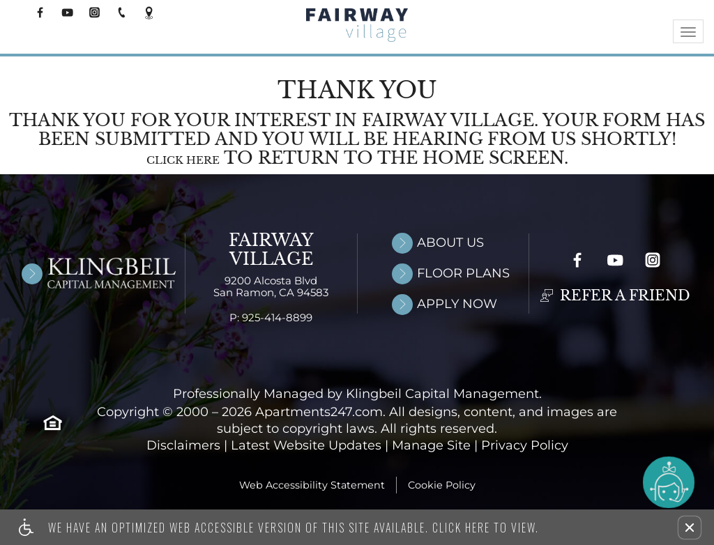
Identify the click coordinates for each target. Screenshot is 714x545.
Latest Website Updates (306, 446)
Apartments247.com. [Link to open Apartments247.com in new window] (320, 413)
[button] (689, 527)
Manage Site (431, 446)
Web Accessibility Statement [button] (312, 485)
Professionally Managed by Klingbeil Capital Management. (357, 395)
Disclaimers (183, 446)
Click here (183, 161)
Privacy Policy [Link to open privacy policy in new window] (524, 446)
